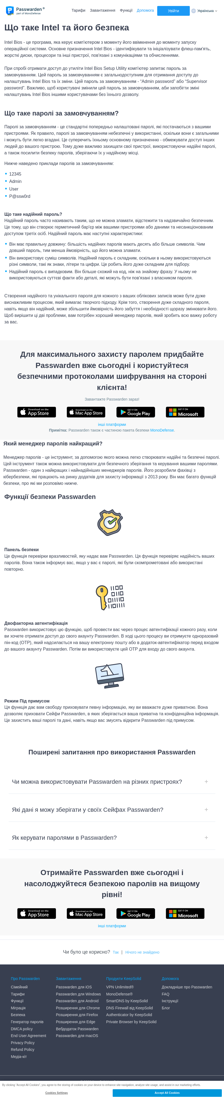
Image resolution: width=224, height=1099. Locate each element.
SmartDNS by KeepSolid (127, 1001)
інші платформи (112, 424)
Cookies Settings (56, 1092)
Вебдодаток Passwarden (77, 1029)
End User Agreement (28, 1036)
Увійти (173, 11)
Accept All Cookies (167, 1092)
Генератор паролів (27, 1022)
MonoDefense (162, 430)
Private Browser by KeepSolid (131, 1022)
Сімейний (19, 987)
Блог (166, 1008)
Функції (126, 10)
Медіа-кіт (19, 1056)
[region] (112, 1090)
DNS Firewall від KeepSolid (129, 1008)
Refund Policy (22, 1049)
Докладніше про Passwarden (187, 987)
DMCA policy (22, 1029)
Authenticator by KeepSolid (129, 1015)
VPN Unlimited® (120, 987)
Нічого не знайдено (142, 952)
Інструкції (170, 1001)
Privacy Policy (22, 1043)
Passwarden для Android (77, 1001)
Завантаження (102, 10)
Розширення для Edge (75, 1022)
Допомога (145, 10)
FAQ (165, 994)
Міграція (18, 1008)
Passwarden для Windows (78, 994)
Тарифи (79, 10)
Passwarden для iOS (74, 987)
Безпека (18, 1015)
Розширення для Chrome (78, 1008)
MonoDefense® (119, 994)
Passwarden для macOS (77, 1036)
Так (116, 952)
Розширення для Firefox (77, 1015)
